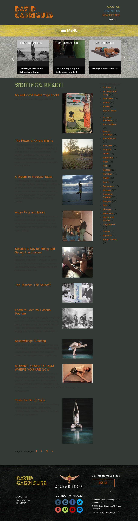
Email (80, 508)
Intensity (107, 190)
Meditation (108, 213)
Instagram (65, 500)
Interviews (108, 98)
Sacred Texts (109, 110)
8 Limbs (107, 87)
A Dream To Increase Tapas (34, 176)
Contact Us (112, 11)
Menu (72, 31)
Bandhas (107, 174)
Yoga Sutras (109, 224)
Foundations (109, 138)
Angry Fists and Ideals (30, 212)
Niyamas (107, 235)
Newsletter (111, 15)
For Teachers (109, 124)
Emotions (108, 157)
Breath (106, 106)
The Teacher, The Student (33, 285)
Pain (105, 165)
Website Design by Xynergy (103, 512)
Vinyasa (107, 149)
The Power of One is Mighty (34, 140)
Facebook (72, 500)
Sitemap (21, 503)
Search (112, 19)
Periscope (58, 508)
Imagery (107, 201)
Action (106, 182)
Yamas (106, 231)
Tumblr (58, 500)
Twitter (80, 500)
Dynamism (108, 186)
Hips (105, 205)
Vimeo (65, 508)
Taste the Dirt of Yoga (30, 400)
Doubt (106, 153)
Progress (107, 145)
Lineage (107, 209)
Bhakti (106, 178)
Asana (106, 102)
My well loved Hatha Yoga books (37, 95)
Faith (105, 161)
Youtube (72, 508)
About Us (113, 7)
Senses (106, 170)
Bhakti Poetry (109, 239)
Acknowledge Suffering (30, 341)
